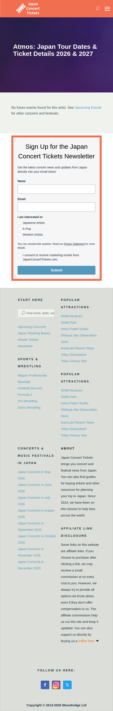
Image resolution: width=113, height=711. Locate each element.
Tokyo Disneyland (73, 354)
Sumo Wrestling (29, 407)
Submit (56, 270)
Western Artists (33, 234)
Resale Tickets (28, 339)
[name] (57, 189)
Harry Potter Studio (74, 329)
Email (22, 199)
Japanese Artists (34, 223)
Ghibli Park (69, 322)
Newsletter (25, 346)
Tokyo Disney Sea (74, 361)
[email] (57, 207)
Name (22, 181)
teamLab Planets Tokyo (77, 348)
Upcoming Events (88, 107)
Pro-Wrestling (27, 401)
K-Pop (27, 229)
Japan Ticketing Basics (34, 333)
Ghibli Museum (71, 316)
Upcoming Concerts (32, 327)
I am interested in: (30, 217)
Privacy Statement (74, 243)
